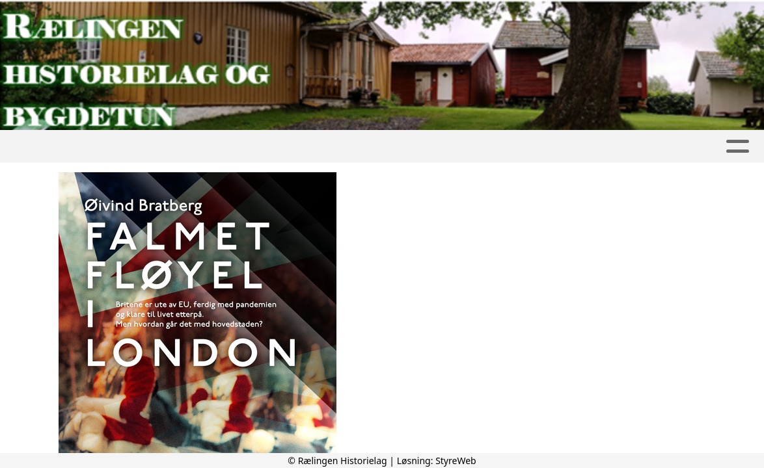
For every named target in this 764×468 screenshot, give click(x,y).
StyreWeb (455, 460)
